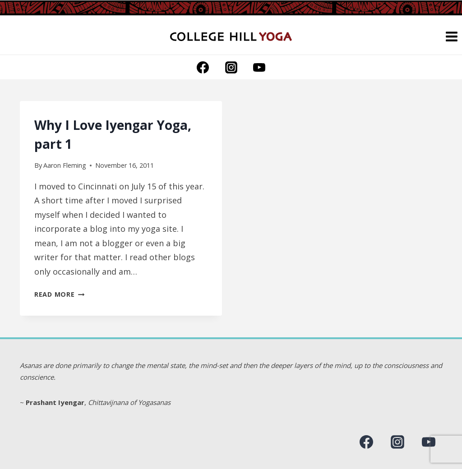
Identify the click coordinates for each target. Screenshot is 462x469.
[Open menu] (451, 36)
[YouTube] (259, 67)
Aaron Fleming (64, 165)
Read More (59, 294)
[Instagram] (231, 67)
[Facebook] (203, 67)
